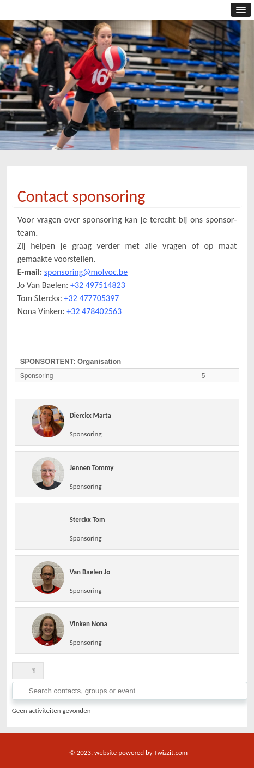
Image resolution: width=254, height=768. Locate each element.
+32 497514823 (97, 285)
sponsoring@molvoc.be (86, 272)
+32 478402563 (94, 311)
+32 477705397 (91, 298)
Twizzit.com (171, 752)
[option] (127, 95)
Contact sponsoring (81, 196)
